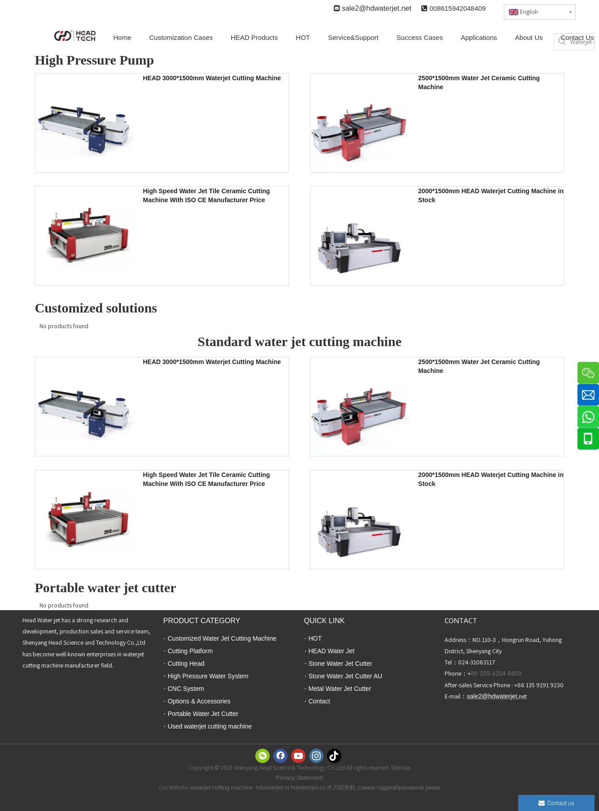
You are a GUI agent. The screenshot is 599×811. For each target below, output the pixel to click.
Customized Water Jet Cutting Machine (222, 638)
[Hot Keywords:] (562, 42)
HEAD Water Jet (331, 651)
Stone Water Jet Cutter (340, 663)
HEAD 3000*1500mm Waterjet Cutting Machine (212, 78)
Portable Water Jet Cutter (203, 713)
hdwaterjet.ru (272, 787)
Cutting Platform (190, 651)
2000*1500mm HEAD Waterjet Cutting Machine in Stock (491, 195)
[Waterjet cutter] (582, 42)
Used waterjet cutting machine (210, 726)
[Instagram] (316, 756)
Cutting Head (186, 663)
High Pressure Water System (208, 676)
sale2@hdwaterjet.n (374, 8)
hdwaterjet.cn (308, 787)
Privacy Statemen (299, 777)
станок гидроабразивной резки (398, 787)
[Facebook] (280, 756)
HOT (315, 638)
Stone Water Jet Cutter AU (345, 676)
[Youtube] (298, 756)
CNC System (186, 688)
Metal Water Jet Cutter (340, 688)
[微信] (262, 756)
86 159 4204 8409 (496, 673)
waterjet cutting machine (221, 787)
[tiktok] (334, 756)
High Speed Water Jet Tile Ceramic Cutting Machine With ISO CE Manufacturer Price (206, 195)
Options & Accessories (199, 701)
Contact (319, 701)
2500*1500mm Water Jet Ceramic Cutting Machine (479, 82)
